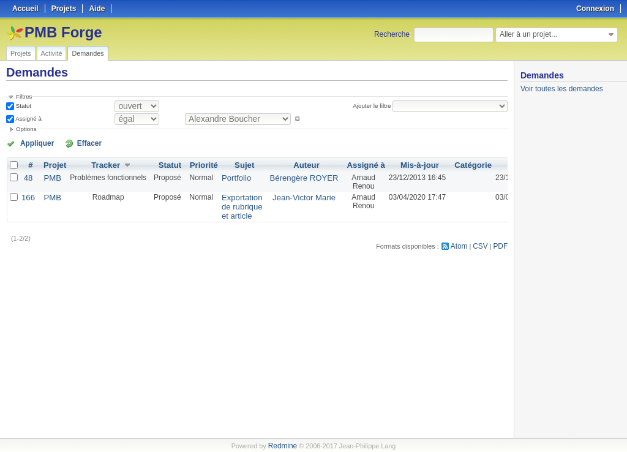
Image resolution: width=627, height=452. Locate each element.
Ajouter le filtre (374, 105)
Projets (20, 53)
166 (27, 196)
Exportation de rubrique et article (234, 204)
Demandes (87, 53)
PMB (50, 176)
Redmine (282, 445)
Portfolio (229, 176)
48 (27, 176)
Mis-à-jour (401, 164)
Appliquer (32, 142)
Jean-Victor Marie (292, 196)
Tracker (102, 164)
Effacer (74, 142)
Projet (52, 164)
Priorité (199, 164)
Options (26, 129)
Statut (22, 105)
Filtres (24, 96)
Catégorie (453, 164)
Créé (505, 164)
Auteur (295, 164)
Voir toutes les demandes (561, 89)
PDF (501, 242)
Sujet (237, 164)
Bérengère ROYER (292, 176)
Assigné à (28, 118)
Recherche (392, 34)
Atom (462, 242)
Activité (51, 53)
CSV (482, 242)
